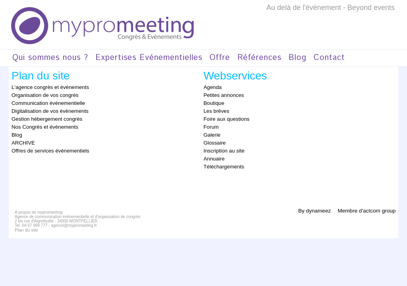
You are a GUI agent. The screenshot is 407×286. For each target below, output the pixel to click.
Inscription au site (222, 147)
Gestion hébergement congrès (44, 117)
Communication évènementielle (45, 102)
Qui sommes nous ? (50, 58)
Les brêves (215, 109)
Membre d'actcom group (365, 206)
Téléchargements (222, 162)
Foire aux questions (224, 117)
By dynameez (312, 206)
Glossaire (214, 140)
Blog (297, 58)
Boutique (213, 102)
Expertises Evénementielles (148, 58)
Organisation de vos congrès (42, 94)
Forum (210, 125)
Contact (329, 58)
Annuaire (213, 155)
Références (259, 58)
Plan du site (25, 225)
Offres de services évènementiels (47, 147)
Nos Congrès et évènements (42, 125)
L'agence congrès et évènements (46, 87)
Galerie (211, 132)
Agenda (212, 87)
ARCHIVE (22, 140)
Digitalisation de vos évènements (46, 109)
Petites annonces (222, 94)
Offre (219, 58)
